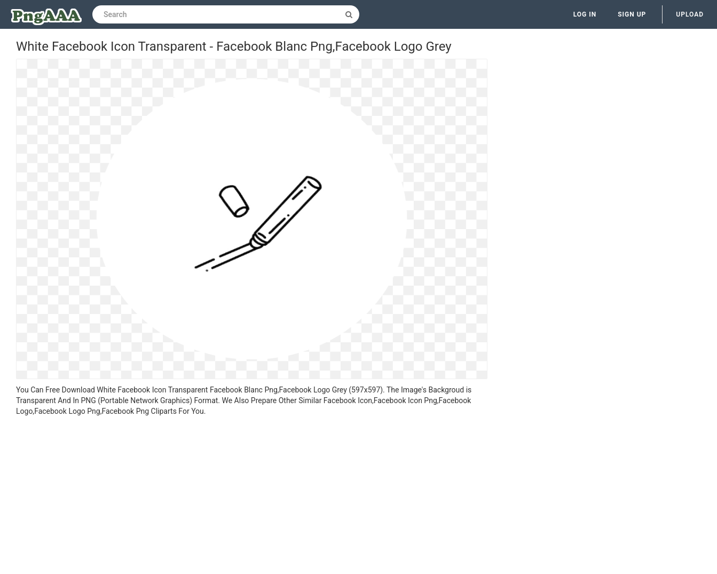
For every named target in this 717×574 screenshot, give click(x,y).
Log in (585, 14)
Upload (690, 14)
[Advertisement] (251, 496)
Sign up (632, 14)
